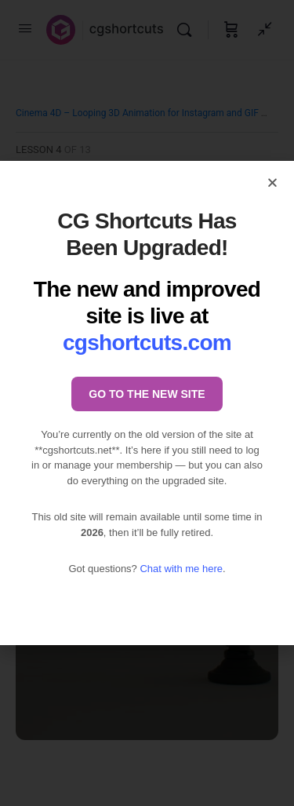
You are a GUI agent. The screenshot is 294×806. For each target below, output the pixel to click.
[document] (147, 403)
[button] (272, 182)
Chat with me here (181, 568)
